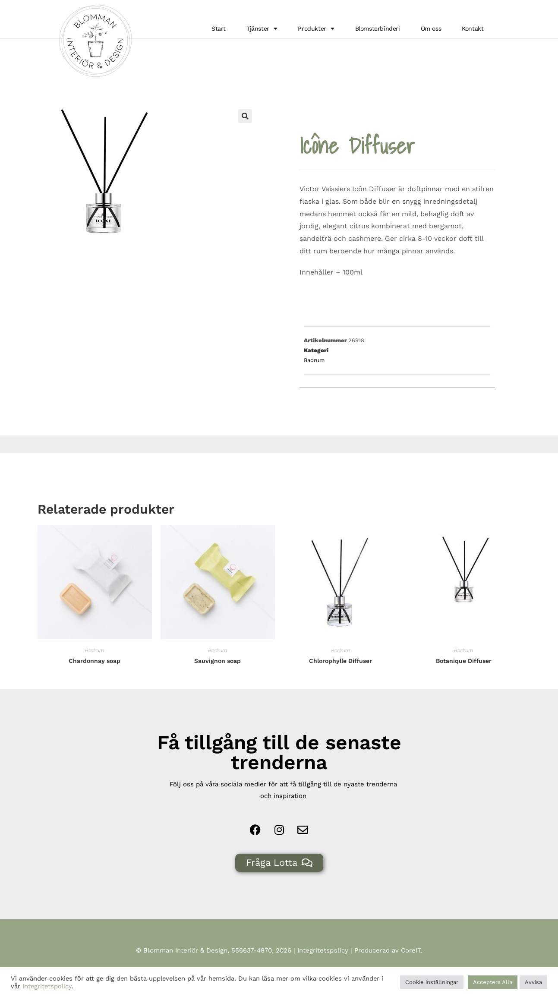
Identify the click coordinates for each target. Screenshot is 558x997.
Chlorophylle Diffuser (340, 673)
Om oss (431, 28)
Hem (470, 46)
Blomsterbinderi (377, 28)
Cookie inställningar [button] (431, 982)
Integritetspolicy (322, 963)
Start (218, 28)
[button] (245, 129)
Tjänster (261, 28)
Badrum (496, 46)
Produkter (316, 28)
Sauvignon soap (217, 673)
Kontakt (472, 28)
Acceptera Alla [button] (492, 982)
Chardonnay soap (94, 673)
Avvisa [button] (533, 982)
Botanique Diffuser (464, 673)
